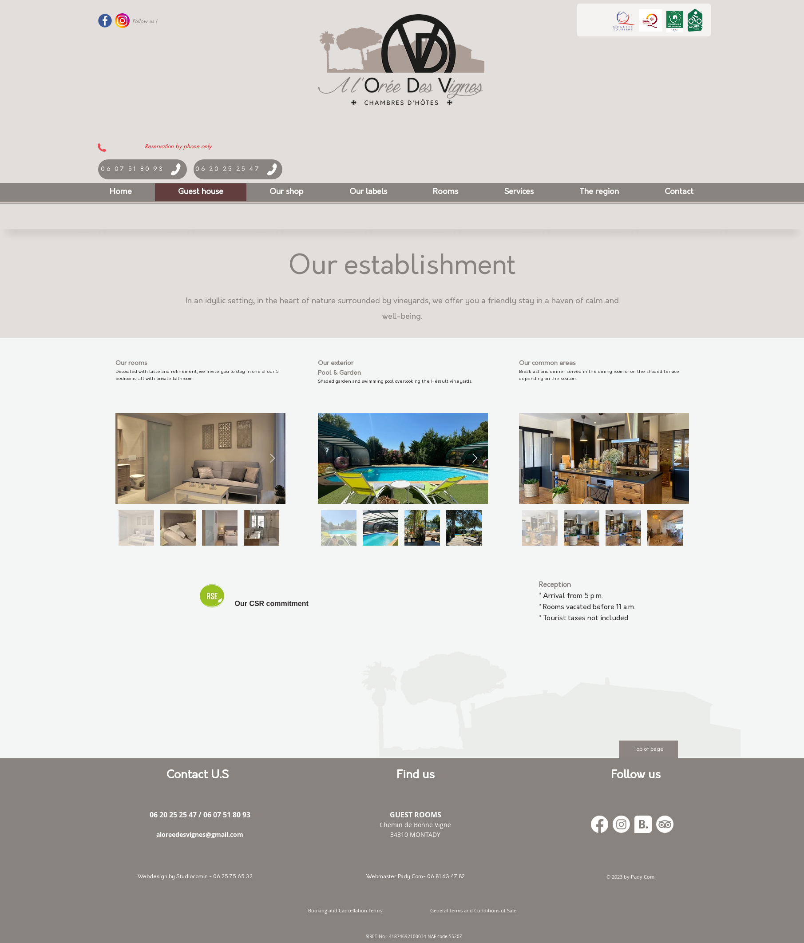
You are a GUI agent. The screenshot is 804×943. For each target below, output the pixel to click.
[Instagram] (621, 824)
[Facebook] (599, 824)
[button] (368, 192)
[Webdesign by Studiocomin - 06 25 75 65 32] (195, 877)
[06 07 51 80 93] (142, 169)
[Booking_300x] (643, 824)
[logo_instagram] (122, 20)
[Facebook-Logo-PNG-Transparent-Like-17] (105, 20)
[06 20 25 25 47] (238, 169)
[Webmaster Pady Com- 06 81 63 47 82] (415, 877)
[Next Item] (272, 458)
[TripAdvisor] (664, 824)
